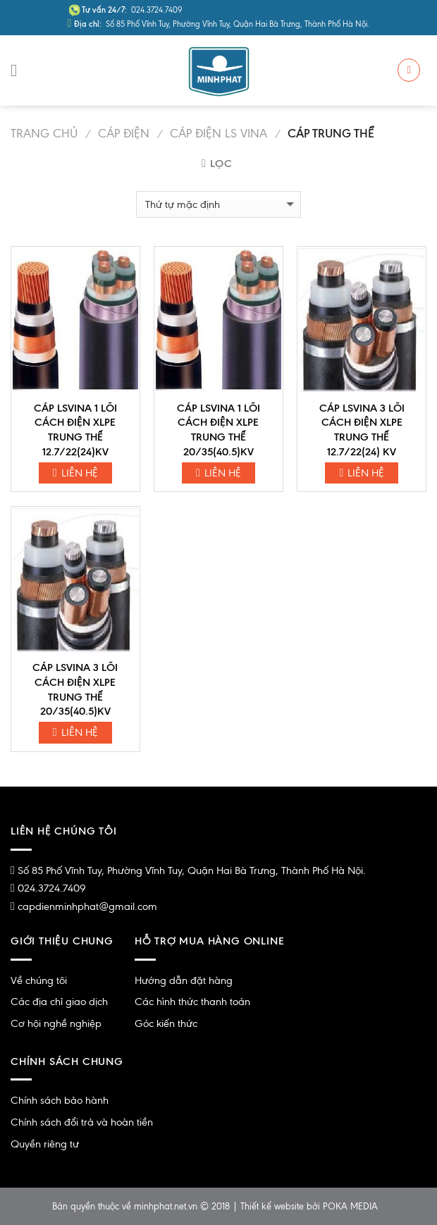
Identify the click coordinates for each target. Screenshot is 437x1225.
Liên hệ (75, 473)
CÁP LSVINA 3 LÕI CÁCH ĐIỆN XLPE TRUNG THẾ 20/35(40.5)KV (75, 689)
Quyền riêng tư (45, 1144)
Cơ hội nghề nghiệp (56, 1023)
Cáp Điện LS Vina (218, 133)
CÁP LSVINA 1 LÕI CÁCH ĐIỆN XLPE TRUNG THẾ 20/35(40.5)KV (218, 430)
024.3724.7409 (52, 888)
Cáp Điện (123, 133)
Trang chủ (44, 133)
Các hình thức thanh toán (192, 1001)
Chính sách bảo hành (60, 1100)
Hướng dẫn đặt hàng (184, 980)
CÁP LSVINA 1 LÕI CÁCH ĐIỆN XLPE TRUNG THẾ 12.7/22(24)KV (75, 430)
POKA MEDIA (350, 1206)
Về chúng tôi (39, 980)
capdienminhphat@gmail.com (87, 906)
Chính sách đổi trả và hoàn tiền (82, 1122)
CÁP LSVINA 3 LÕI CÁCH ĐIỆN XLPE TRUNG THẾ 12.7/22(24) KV (362, 430)
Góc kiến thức (166, 1023)
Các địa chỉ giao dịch (59, 1001)
